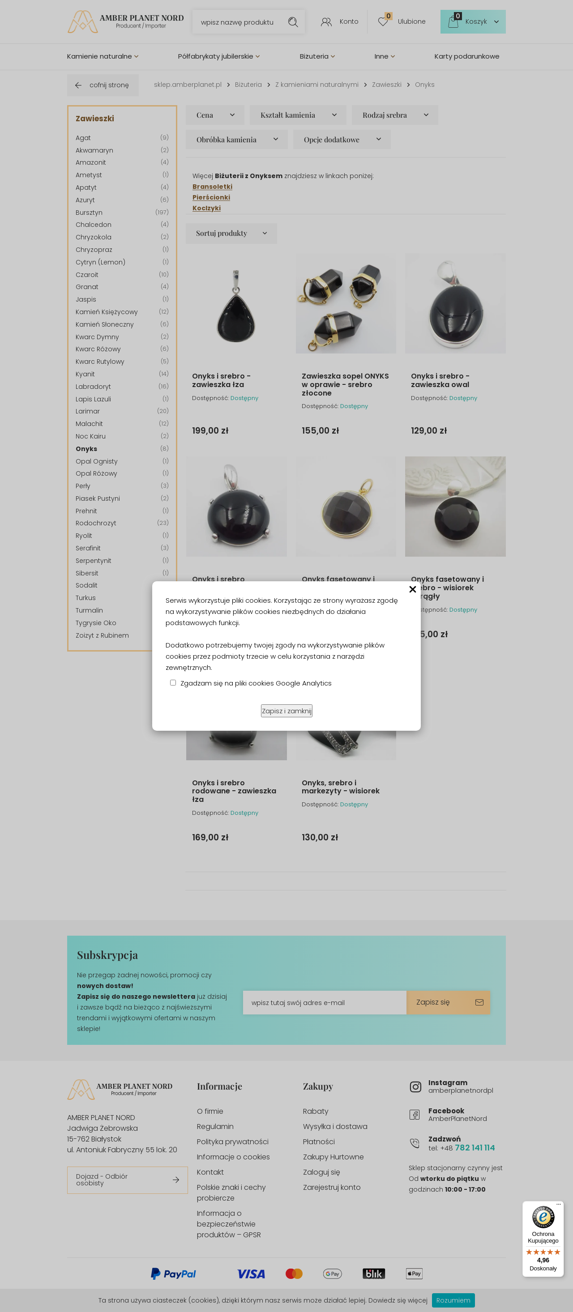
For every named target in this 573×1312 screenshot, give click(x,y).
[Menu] (558, 1206)
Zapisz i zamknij (287, 711)
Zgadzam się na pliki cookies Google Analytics (256, 683)
